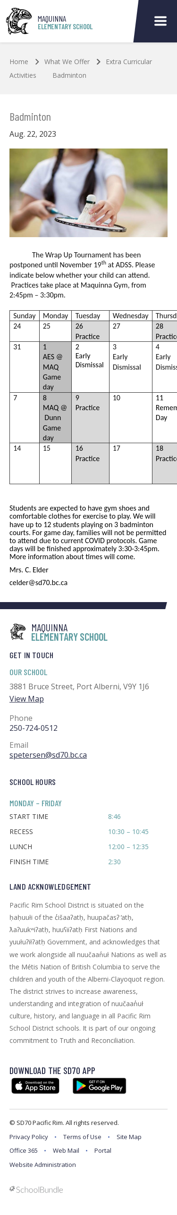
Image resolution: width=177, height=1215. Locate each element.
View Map (26, 699)
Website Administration (42, 1164)
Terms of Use (82, 1136)
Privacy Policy (28, 1136)
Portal (102, 1150)
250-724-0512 (33, 728)
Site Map (129, 1136)
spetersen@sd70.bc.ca (48, 755)
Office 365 (23, 1150)
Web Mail (66, 1150)
